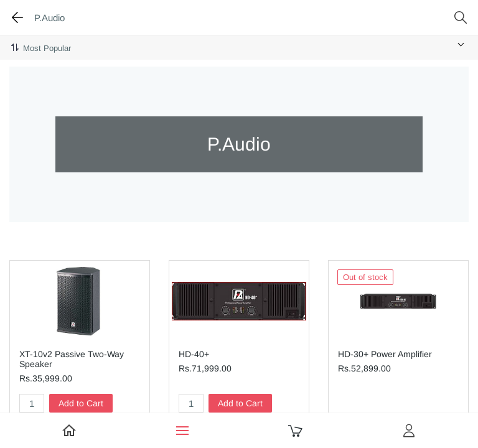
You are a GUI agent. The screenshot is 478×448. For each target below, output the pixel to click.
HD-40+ (194, 354)
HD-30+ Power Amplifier (385, 354)
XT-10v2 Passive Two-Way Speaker (71, 359)
